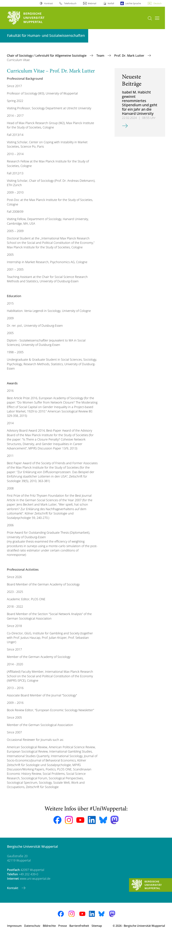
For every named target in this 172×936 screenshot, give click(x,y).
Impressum (14, 926)
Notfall (111, 3)
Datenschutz (32, 926)
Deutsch (158, 3)
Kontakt (13, 888)
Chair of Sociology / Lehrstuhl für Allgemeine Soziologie (47, 55)
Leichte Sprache (133, 3)
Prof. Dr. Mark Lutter (129, 55)
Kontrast (48, 3)
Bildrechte (49, 926)
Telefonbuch (70, 3)
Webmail (92, 3)
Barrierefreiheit (79, 926)
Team (100, 55)
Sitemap (97, 926)
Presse (62, 926)
